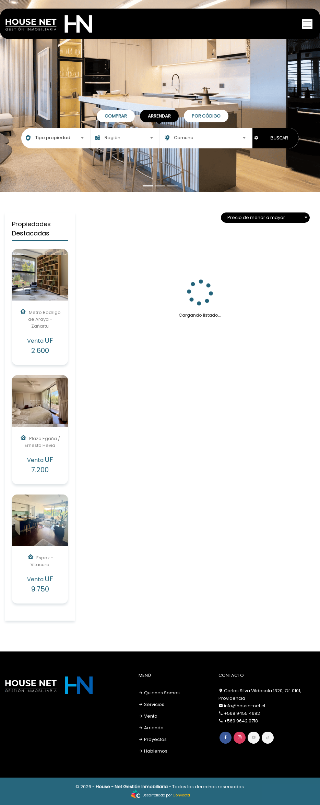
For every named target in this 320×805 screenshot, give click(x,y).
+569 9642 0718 (241, 721)
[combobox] (55, 138)
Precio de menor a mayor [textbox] (256, 217)
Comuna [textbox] (183, 137)
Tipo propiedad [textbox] (52, 137)
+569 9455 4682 (242, 713)
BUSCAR (279, 138)
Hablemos (153, 751)
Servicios (151, 704)
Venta (148, 716)
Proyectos (153, 739)
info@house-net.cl (244, 706)
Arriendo (151, 727)
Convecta (181, 795)
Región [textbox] (112, 137)
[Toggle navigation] (307, 24)
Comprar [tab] (116, 116)
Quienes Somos (159, 693)
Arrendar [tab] (159, 116)
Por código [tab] (206, 116)
